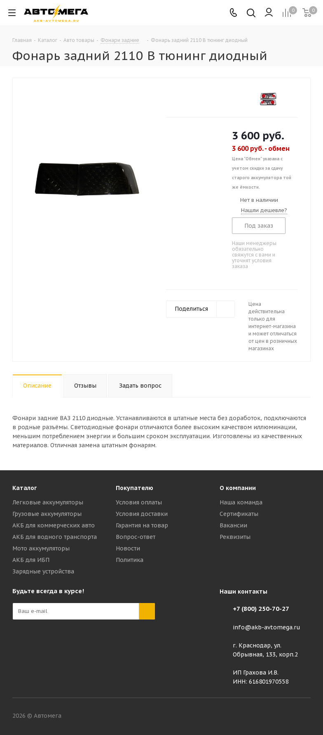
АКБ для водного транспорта (54, 537)
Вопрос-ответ (135, 537)
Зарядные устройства (43, 571)
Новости (128, 548)
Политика (129, 560)
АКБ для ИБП (30, 560)
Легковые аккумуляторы (47, 502)
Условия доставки (142, 514)
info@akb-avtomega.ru (266, 627)
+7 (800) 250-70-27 (261, 608)
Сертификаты (239, 514)
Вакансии (233, 525)
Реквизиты (235, 537)
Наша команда (241, 502)
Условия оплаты (139, 502)
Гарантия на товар (142, 525)
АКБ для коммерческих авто (53, 525)
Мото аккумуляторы (41, 548)
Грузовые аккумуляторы (47, 514)
